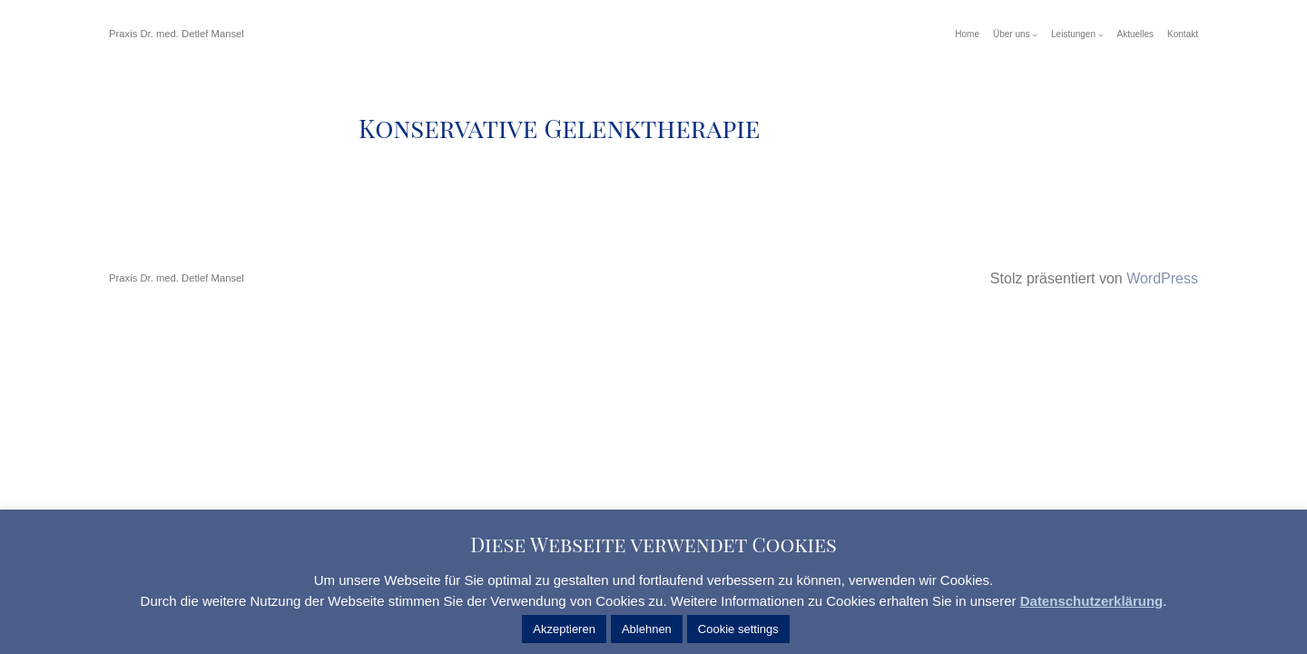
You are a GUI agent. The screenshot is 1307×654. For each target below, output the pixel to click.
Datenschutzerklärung (1092, 601)
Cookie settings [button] (738, 629)
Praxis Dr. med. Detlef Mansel (176, 33)
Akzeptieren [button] (564, 629)
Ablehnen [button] (647, 629)
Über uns (1011, 34)
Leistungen (1073, 34)
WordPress (1162, 278)
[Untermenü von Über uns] (1034, 34)
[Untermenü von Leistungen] (1101, 34)
